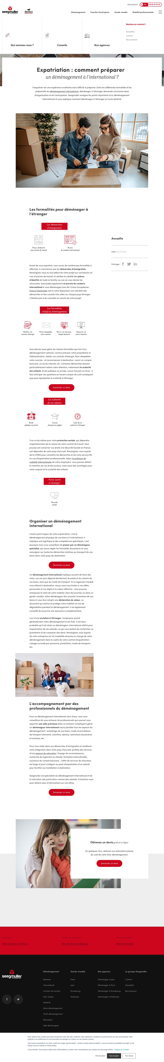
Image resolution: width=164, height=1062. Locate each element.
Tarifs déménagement (53, 1013)
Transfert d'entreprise (99, 12)
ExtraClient (132, 4)
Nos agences (104, 971)
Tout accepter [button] (114, 1056)
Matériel (47, 1002)
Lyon (72, 985)
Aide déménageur (51, 1025)
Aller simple (48, 996)
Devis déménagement (52, 1008)
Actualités (129, 985)
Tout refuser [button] (129, 1056)
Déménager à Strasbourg (109, 991)
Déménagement (78, 12)
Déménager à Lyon (106, 979)
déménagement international (64, 91)
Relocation (47, 1019)
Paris (73, 979)
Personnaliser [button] (100, 1056)
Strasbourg (75, 991)
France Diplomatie (38, 290)
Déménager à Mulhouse (108, 996)
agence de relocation (45, 753)
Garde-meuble (121, 12)
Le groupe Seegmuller (136, 971)
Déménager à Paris (106, 985)
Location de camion (51, 991)
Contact (128, 979)
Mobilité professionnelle (143, 12)
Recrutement (131, 991)
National (47, 979)
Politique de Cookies (121, 1050)
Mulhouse (75, 996)
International (49, 985)
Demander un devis (61, 387)
